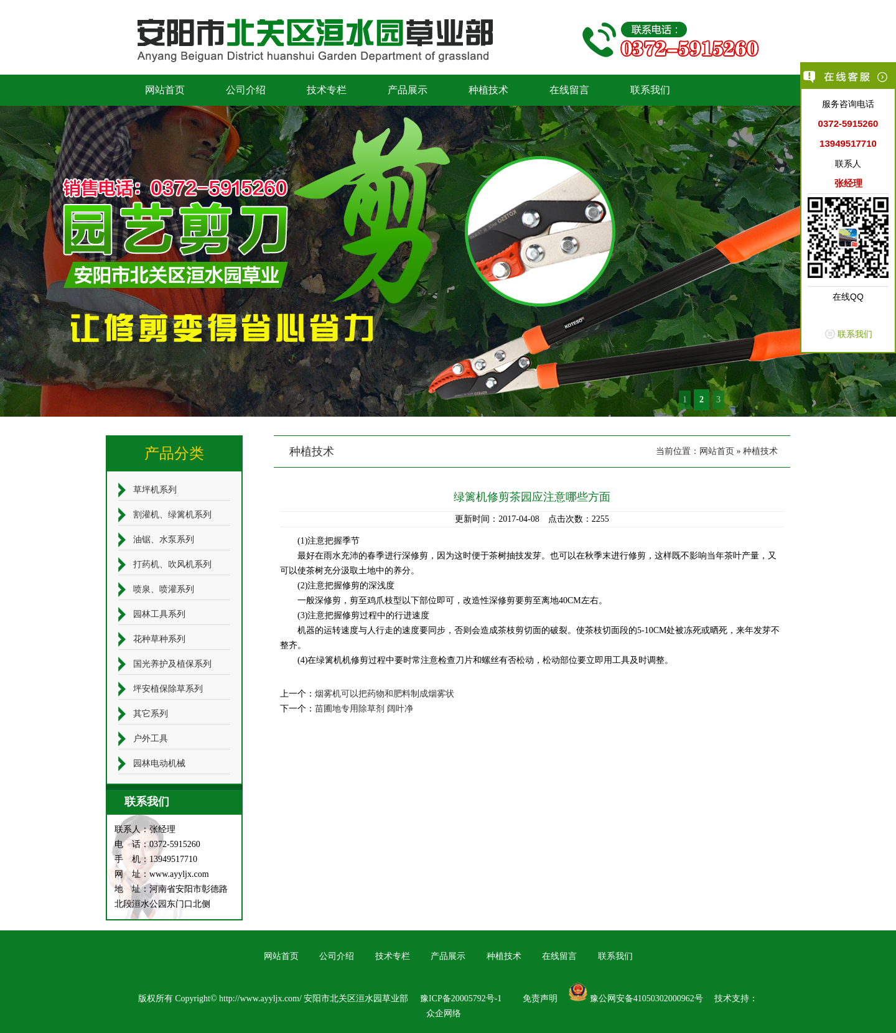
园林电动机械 (159, 763)
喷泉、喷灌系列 (163, 589)
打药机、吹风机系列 (172, 564)
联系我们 (650, 90)
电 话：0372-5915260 (157, 844)
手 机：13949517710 (155, 859)
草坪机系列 (155, 489)
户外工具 (150, 738)
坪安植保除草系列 (168, 688)
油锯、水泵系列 (163, 539)
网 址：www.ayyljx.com (161, 874)
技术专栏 (327, 90)
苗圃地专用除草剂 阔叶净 (364, 708)
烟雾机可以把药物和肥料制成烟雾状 (384, 693)
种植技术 (488, 90)
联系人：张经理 (144, 829)
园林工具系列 (159, 614)
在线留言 (569, 90)
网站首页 (165, 90)
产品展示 (407, 90)
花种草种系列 (159, 639)
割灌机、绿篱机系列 (172, 514)
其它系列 (150, 713)
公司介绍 (246, 90)
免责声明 (540, 998)
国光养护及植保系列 (172, 664)
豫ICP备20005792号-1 (461, 998)
